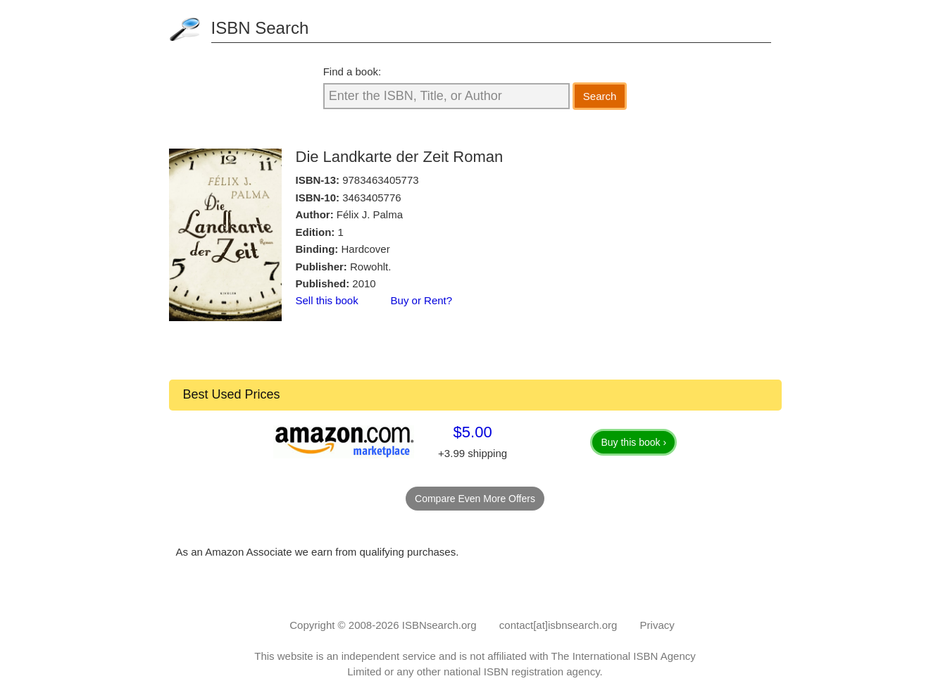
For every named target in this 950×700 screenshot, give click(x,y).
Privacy (657, 625)
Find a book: (352, 71)
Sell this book (327, 300)
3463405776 (371, 198)
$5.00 (473, 432)
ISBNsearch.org (439, 625)
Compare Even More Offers (475, 498)
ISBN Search (260, 27)
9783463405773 (380, 180)
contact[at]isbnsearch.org (558, 625)
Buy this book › (633, 442)
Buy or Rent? (422, 300)
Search (600, 96)
